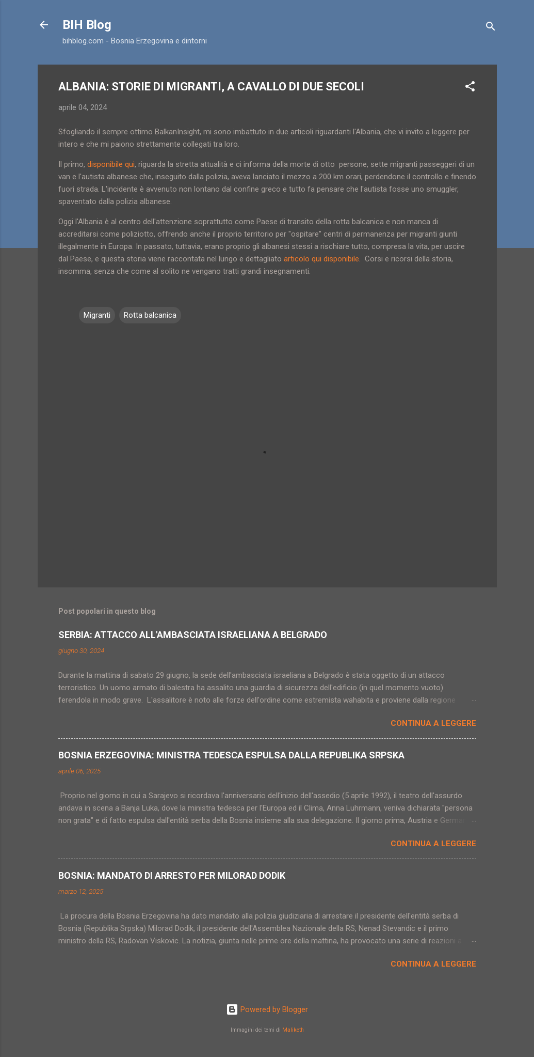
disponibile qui (111, 164)
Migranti (97, 315)
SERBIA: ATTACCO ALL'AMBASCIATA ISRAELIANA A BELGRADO (192, 634)
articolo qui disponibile (321, 258)
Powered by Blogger (267, 1009)
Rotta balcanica (150, 315)
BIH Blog (86, 25)
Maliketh (293, 1030)
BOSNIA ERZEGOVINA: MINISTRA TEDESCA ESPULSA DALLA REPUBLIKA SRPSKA (231, 755)
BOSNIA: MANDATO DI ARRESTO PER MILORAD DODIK (171, 875)
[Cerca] (490, 28)
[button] (470, 88)
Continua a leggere (433, 723)
